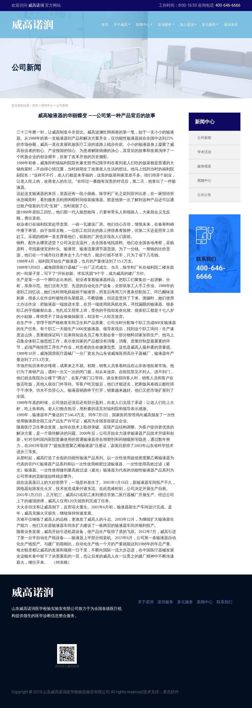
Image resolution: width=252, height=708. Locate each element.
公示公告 (204, 195)
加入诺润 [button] (187, 25)
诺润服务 (165, 602)
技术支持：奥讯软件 (161, 692)
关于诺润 (146, 602)
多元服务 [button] (209, 25)
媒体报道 (204, 166)
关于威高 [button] (120, 25)
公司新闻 (62, 105)
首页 (106, 24)
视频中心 (204, 180)
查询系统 (232, 24)
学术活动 (204, 152)
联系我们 (224, 602)
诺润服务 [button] (165, 25)
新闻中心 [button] (143, 25)
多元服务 (185, 602)
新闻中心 (47, 105)
